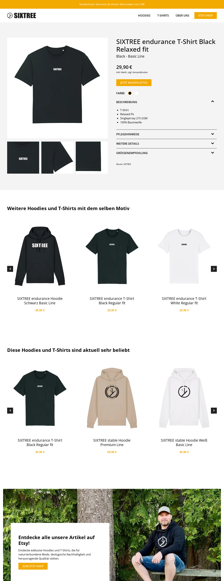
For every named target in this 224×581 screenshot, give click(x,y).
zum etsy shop (33, 566)
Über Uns (182, 15)
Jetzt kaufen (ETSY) (133, 83)
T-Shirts (163, 15)
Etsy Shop (205, 15)
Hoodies (144, 15)
